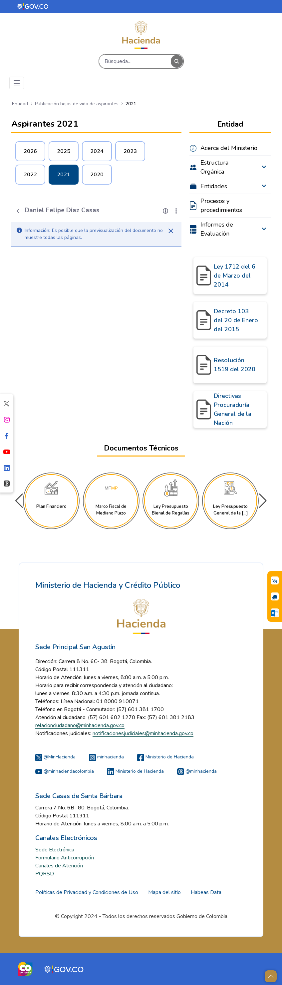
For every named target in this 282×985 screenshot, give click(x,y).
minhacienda (106, 757)
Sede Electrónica (54, 849)
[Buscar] (135, 61)
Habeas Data (206, 892)
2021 (63, 174)
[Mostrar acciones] (176, 211)
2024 (97, 151)
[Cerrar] (170, 231)
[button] (262, 500)
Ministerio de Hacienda (165, 757)
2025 (63, 151)
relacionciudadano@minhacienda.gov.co (80, 725)
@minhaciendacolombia (64, 771)
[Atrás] (18, 211)
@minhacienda (197, 771)
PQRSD (44, 873)
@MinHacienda (55, 757)
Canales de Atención (59, 865)
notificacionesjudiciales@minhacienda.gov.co (143, 733)
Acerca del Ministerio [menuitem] (228, 148)
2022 (30, 174)
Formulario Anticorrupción (64, 857)
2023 (130, 151)
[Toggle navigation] (16, 83)
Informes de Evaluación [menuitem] (216, 229)
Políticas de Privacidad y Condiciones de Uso (86, 892)
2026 (30, 151)
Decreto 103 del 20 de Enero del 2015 (236, 320)
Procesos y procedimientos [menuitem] (221, 205)
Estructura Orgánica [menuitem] (214, 167)
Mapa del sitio (164, 892)
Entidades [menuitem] (213, 186)
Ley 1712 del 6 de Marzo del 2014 (234, 276)
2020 (97, 174)
